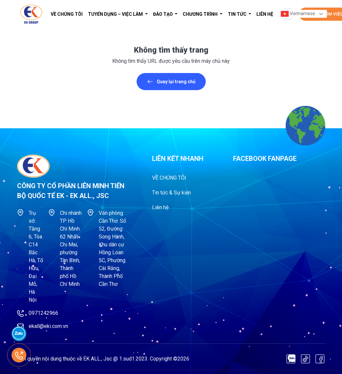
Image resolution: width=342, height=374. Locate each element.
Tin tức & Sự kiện (171, 192)
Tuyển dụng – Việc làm (116, 14)
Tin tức (238, 14)
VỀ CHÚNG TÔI (67, 14)
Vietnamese (298, 14)
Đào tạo (163, 14)
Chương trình (201, 14)
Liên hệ (264, 14)
